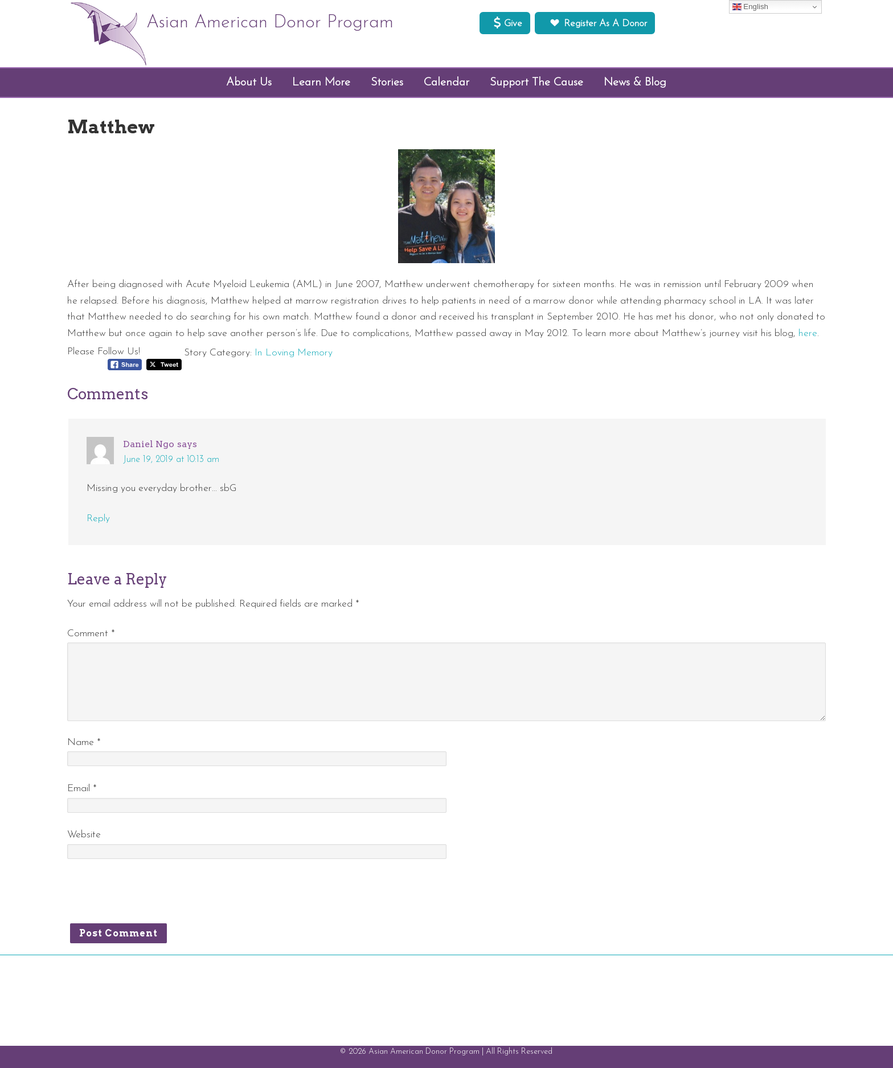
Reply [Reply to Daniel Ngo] (98, 518)
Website (84, 835)
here (807, 333)
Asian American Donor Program (270, 23)
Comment (91, 634)
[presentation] (153, 895)
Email (82, 788)
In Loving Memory (294, 353)
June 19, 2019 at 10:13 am (171, 459)
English (750, 6)
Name (84, 742)
